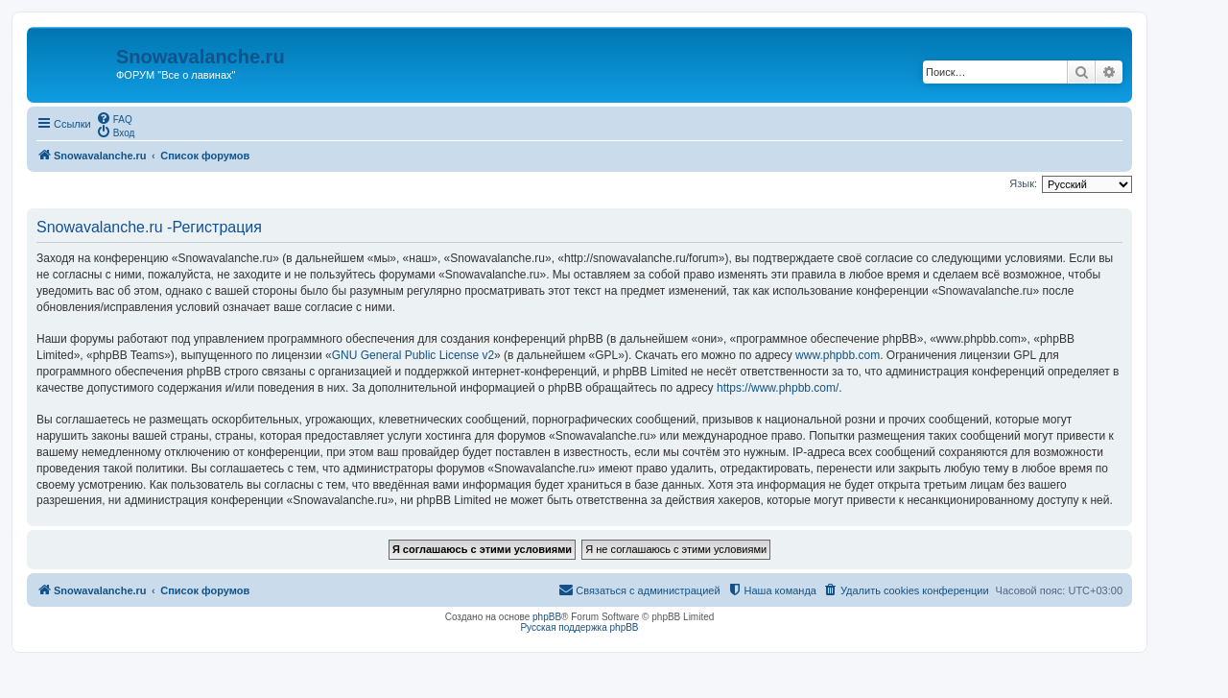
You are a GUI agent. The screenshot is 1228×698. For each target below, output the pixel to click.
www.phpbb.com (837, 355)
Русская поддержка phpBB (579, 627)
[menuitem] (114, 118)
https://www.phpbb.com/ (777, 388)
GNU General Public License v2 (413, 355)
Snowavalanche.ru (200, 56)
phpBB (546, 617)
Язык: (1023, 183)
